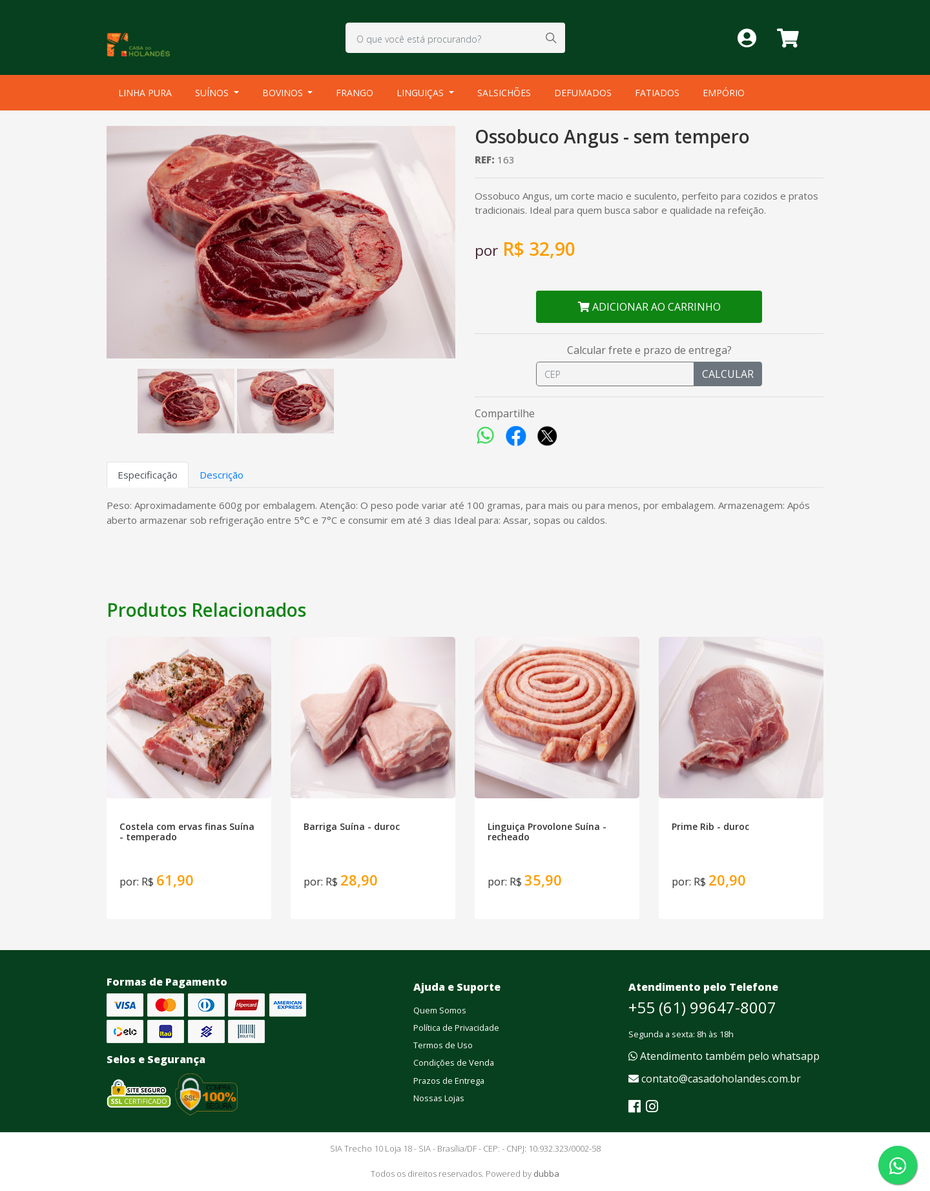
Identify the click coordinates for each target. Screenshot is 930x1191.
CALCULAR (728, 374)
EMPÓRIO (724, 93)
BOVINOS (283, 93)
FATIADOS (657, 93)
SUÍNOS (213, 93)
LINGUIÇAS (421, 93)
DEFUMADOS (583, 93)
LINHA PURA (145, 93)
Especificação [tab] (148, 474)
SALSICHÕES (504, 93)
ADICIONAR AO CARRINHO (649, 307)
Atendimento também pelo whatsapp (724, 1056)
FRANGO (354, 93)
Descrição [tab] (221, 474)
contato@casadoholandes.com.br (714, 1079)
